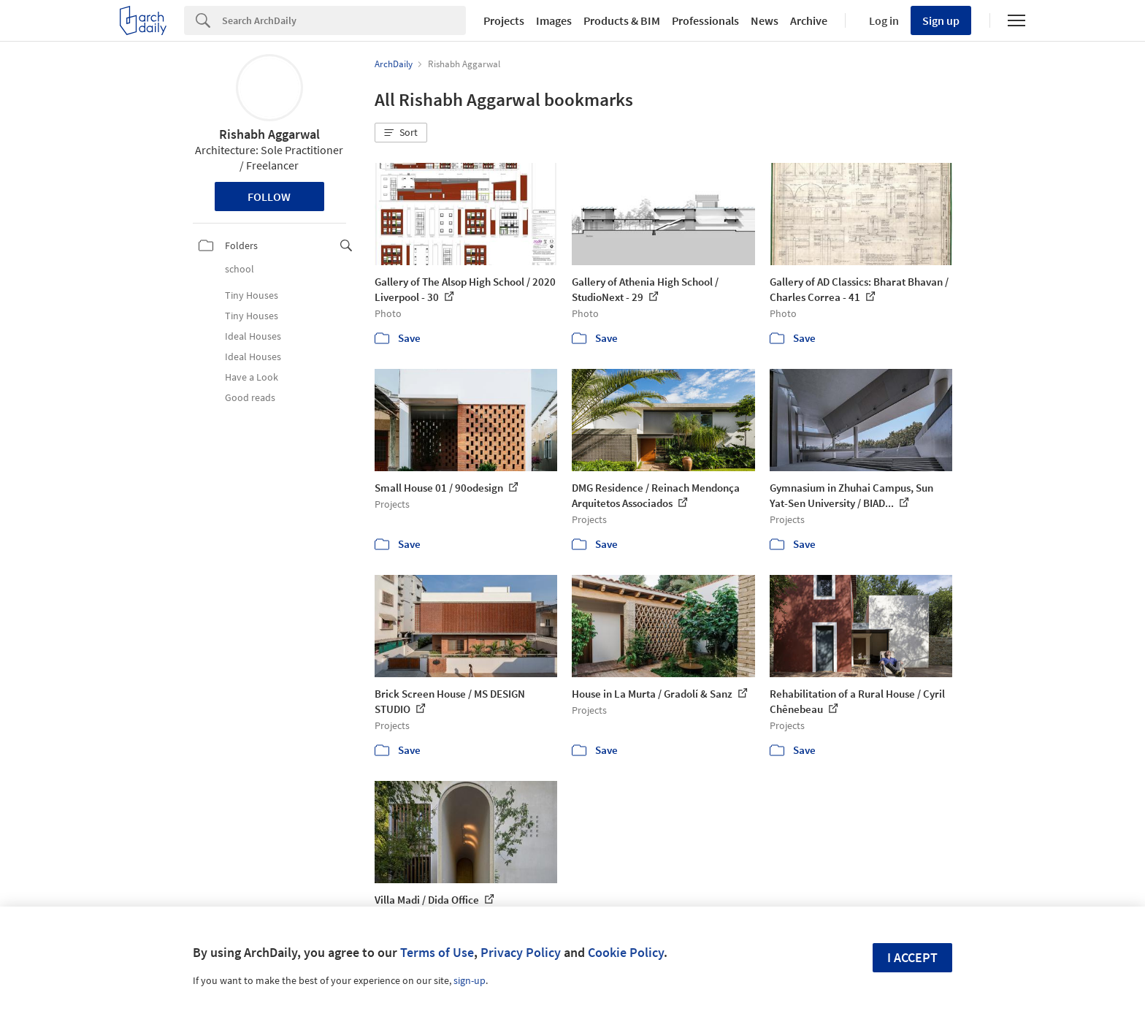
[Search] (344, 20)
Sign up (941, 20)
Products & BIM (621, 20)
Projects (503, 20)
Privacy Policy (520, 952)
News (764, 20)
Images (554, 20)
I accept (912, 957)
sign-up (469, 980)
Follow (269, 196)
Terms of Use (437, 952)
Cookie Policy (626, 952)
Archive (808, 20)
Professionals (705, 20)
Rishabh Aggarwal (269, 134)
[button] (401, 133)
